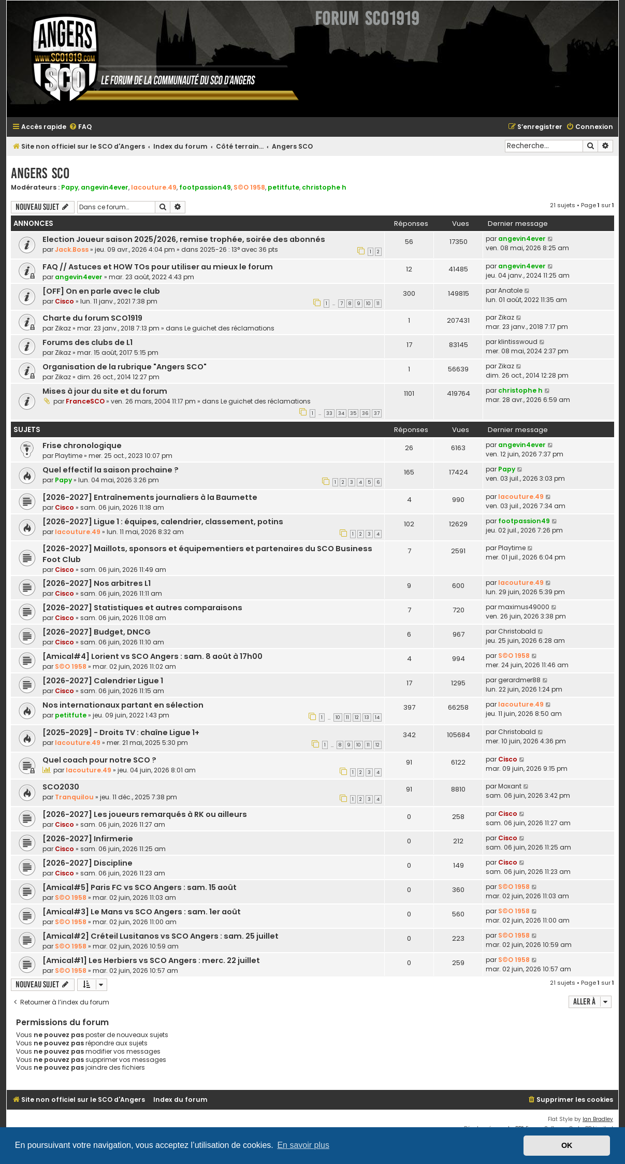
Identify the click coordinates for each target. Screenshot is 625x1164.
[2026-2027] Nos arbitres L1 (96, 583)
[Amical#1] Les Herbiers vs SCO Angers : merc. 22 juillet (151, 960)
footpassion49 (205, 187)
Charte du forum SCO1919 (92, 318)
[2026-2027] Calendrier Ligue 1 (102, 681)
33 (329, 413)
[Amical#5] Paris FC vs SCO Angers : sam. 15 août (139, 887)
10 (368, 303)
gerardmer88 (519, 680)
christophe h (324, 187)
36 (365, 413)
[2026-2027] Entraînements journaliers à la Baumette (149, 497)
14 (377, 717)
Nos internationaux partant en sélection (123, 705)
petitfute (283, 187)
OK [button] (567, 1145)
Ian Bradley (598, 1119)
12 (357, 717)
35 (353, 413)
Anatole (510, 290)
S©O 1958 (249, 187)
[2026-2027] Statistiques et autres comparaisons (142, 607)
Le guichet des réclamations (229, 328)
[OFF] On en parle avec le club (101, 291)
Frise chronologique (82, 445)
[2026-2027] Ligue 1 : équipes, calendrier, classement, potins (162, 521)
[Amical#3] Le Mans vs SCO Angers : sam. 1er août (141, 912)
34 (341, 413)
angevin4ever (104, 187)
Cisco (64, 301)
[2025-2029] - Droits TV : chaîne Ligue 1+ (120, 732)
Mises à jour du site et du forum (104, 391)
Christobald (517, 631)
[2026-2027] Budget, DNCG (96, 632)
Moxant (509, 786)
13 (367, 717)
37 (377, 413)
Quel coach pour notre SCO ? (99, 760)
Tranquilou (74, 797)
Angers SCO (40, 173)
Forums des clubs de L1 (87, 342)
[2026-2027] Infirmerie (87, 839)
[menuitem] (80, 127)
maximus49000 (523, 606)
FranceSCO (85, 401)
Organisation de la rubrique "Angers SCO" (124, 367)
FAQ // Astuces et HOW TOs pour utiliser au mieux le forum (157, 267)
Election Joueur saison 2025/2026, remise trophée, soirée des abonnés (183, 239)
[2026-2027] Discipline (87, 863)
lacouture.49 (154, 187)
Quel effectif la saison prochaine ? (110, 470)
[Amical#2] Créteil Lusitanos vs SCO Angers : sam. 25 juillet (160, 936)
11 (378, 303)
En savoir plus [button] (303, 1145)
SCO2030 (60, 787)
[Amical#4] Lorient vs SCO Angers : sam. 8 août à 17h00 (152, 656)
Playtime (68, 455)
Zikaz (63, 328)
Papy (69, 187)
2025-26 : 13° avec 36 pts (239, 249)
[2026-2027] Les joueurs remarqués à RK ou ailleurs (144, 814)
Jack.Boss (72, 249)
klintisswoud (517, 341)
